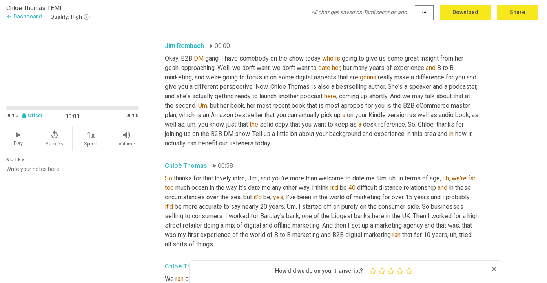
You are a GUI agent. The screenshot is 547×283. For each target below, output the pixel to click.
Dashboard (24, 16)
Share (517, 12)
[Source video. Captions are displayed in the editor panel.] (72, 61)
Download (465, 12)
